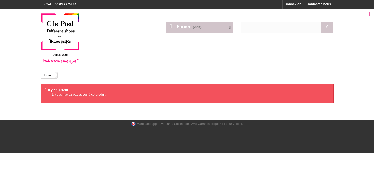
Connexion (293, 4)
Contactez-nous (319, 4)
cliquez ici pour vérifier (226, 124)
